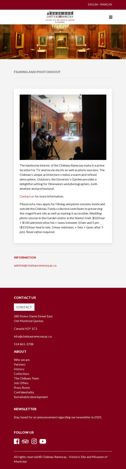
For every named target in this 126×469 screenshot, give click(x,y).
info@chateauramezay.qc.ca (33, 336)
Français (106, 4)
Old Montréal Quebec (29, 321)
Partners (19, 364)
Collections (21, 373)
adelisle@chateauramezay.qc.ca (35, 265)
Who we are (22, 359)
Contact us (27, 196)
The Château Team (26, 378)
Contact (24, 307)
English (93, 4)
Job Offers (21, 383)
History (19, 369)
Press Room (22, 387)
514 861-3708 (23, 344)
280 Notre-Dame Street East (33, 316)
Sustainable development (31, 397)
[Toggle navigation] (111, 17)
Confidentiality (24, 392)
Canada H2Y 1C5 (25, 328)
